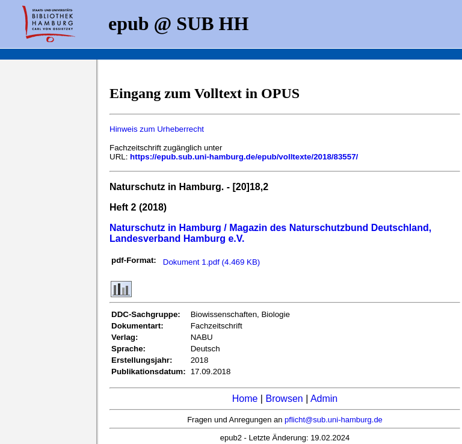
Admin (323, 398)
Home (245, 398)
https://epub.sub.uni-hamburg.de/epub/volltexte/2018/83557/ (244, 156)
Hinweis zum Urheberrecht (156, 129)
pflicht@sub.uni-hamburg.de (334, 419)
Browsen (284, 398)
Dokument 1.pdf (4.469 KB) (211, 262)
